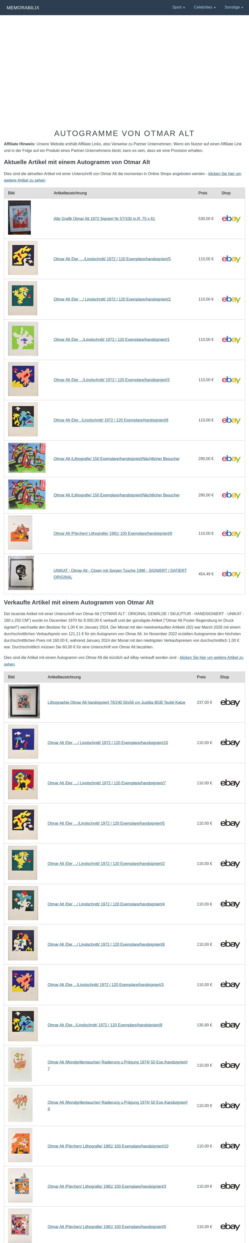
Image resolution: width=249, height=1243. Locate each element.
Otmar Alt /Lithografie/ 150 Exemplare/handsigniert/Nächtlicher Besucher (117, 459)
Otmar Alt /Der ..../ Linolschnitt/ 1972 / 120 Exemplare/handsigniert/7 (107, 783)
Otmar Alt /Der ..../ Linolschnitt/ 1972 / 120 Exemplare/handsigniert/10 (108, 743)
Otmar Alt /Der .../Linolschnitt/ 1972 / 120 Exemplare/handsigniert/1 (112, 339)
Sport (176, 7)
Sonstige (232, 7)
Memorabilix (23, 7)
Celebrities (203, 7)
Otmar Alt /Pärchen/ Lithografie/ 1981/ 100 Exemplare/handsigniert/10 (108, 1146)
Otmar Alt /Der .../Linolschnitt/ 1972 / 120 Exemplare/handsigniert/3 (112, 380)
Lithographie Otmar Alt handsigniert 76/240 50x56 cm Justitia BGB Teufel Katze (116, 702)
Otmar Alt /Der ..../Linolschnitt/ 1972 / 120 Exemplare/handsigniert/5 (112, 259)
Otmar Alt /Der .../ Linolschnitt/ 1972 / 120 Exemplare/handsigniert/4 (106, 904)
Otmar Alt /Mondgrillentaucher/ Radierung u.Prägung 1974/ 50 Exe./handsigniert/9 (118, 1105)
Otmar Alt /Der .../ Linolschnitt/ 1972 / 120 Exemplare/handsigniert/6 (106, 944)
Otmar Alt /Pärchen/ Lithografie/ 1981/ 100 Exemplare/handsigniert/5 (107, 1227)
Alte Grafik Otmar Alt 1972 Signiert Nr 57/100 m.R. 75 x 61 (104, 219)
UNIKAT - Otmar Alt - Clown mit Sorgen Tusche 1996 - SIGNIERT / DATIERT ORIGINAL (120, 574)
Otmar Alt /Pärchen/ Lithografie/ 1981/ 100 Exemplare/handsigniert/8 (113, 533)
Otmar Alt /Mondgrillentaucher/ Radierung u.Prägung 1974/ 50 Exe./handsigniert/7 (118, 1065)
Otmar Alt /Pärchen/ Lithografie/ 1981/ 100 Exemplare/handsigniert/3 (107, 1186)
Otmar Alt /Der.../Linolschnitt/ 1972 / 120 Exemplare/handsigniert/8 (111, 420)
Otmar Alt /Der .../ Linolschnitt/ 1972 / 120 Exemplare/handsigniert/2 (112, 299)
